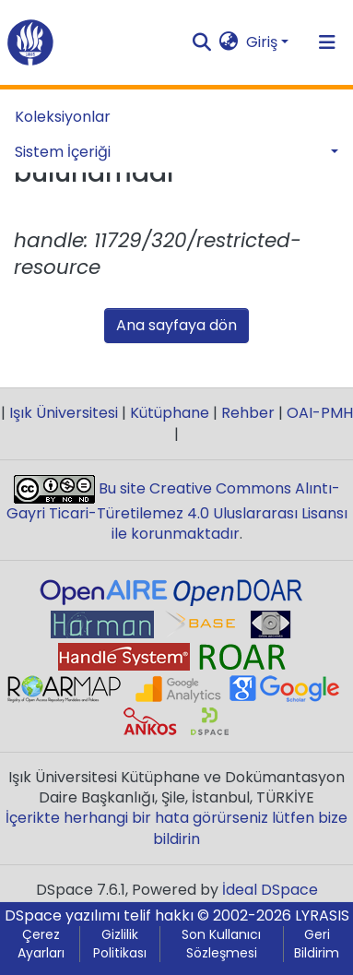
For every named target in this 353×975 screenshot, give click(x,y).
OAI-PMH (318, 412)
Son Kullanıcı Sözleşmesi (221, 944)
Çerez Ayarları (41, 944)
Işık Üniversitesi (64, 412)
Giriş (261, 42)
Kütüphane (169, 412)
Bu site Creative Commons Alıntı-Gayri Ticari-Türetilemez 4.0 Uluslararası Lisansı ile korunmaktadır (176, 511)
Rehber (248, 412)
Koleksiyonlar (63, 116)
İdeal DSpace (270, 889)
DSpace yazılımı (62, 915)
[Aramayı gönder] (202, 42)
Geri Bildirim (316, 944)
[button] (229, 42)
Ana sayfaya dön (176, 325)
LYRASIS (322, 915)
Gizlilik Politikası (120, 944)
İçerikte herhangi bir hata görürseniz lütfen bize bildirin (176, 828)
